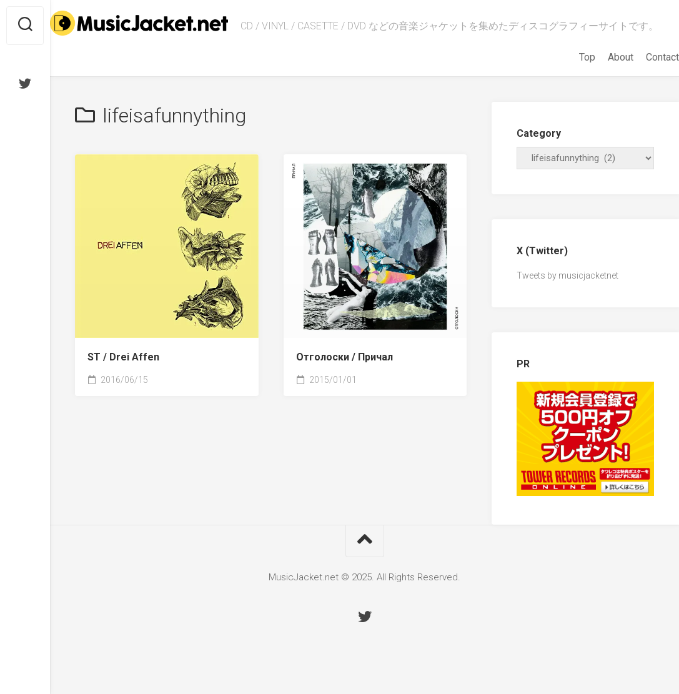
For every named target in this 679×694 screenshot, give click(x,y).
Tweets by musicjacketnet (567, 287)
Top (562, 69)
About (595, 69)
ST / (123, 369)
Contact (637, 69)
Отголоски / (344, 369)
